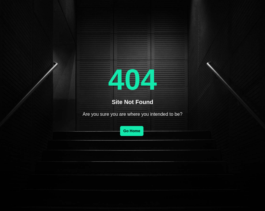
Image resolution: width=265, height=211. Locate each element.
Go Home (131, 131)
